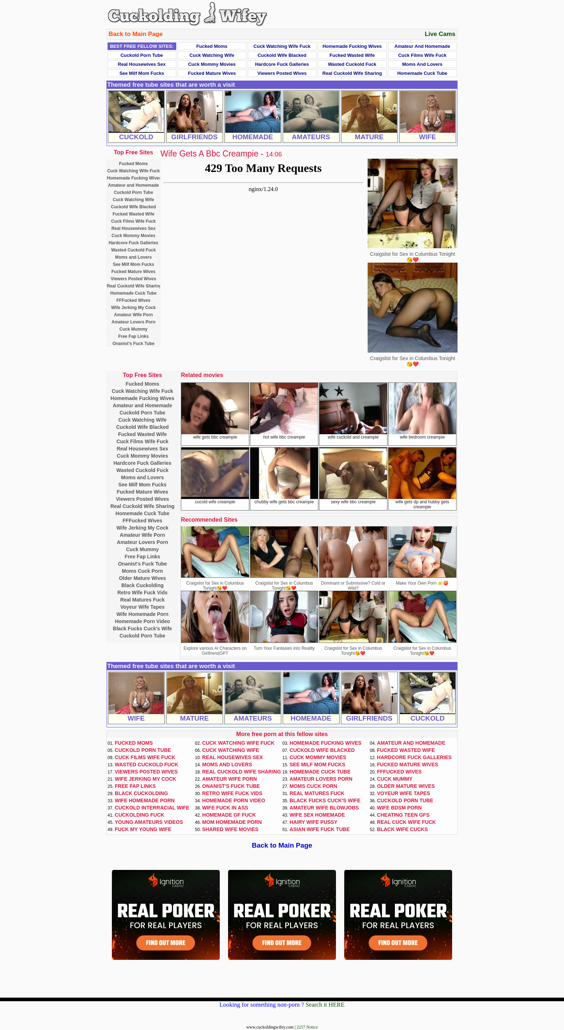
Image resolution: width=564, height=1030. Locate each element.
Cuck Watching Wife (212, 55)
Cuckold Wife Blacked (282, 55)
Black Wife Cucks (402, 829)
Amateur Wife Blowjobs (324, 808)
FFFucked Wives (134, 300)
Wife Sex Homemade (317, 815)
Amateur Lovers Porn (133, 322)
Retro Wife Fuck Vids (142, 592)
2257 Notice (307, 1027)
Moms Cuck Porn (142, 571)
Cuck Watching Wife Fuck (282, 46)
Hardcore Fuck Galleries (282, 64)
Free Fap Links (133, 336)
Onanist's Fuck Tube (134, 343)
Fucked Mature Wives (212, 73)
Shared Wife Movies (230, 829)
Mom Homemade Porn (232, 822)
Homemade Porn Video (142, 621)
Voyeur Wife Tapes (142, 607)
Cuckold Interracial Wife (152, 808)
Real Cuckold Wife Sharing (352, 73)
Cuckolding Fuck (139, 815)
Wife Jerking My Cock (133, 307)
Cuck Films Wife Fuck (422, 55)
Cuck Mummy (133, 329)
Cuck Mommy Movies (212, 64)
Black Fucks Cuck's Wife (142, 628)
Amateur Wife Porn (133, 314)
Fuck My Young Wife (143, 829)
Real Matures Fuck (142, 600)
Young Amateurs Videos (149, 822)
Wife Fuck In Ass (225, 808)
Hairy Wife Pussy (313, 822)
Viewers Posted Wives (282, 73)
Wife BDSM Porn (399, 808)
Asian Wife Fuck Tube (320, 829)
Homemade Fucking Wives (352, 46)
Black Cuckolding (142, 585)
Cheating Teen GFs (403, 815)
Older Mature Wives (142, 578)
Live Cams (440, 34)
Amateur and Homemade (422, 46)
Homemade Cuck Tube (422, 73)
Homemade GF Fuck (229, 815)
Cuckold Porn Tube (141, 55)
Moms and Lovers (422, 64)
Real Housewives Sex (142, 64)
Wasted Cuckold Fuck (352, 64)
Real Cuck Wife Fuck (406, 822)
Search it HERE (325, 1004)
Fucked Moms (212, 46)
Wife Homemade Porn (143, 614)
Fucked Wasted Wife (352, 55)
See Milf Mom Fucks (141, 73)
